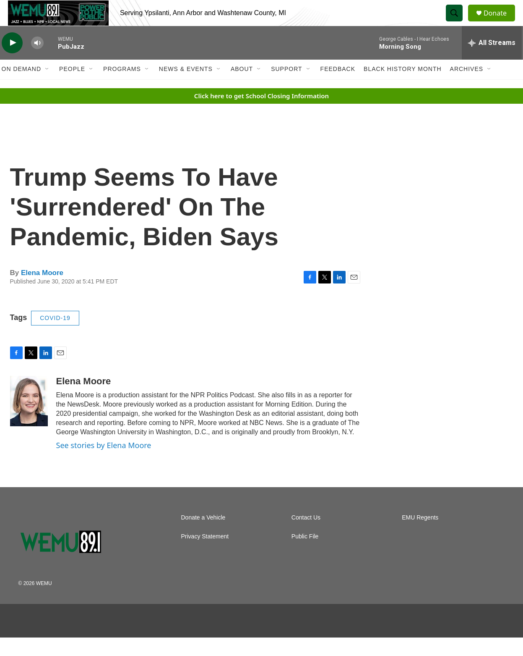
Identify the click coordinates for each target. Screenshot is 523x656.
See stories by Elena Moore (103, 463)
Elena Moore (42, 291)
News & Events (186, 87)
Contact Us (305, 536)
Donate (500, 22)
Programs (122, 87)
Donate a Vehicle (203, 536)
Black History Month (402, 87)
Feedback (337, 87)
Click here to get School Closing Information (261, 114)
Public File (305, 555)
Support (286, 87)
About (242, 87)
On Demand (22, 87)
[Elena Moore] (29, 419)
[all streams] (492, 61)
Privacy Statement (205, 555)
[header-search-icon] (458, 22)
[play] (12, 61)
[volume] (37, 61)
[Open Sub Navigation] (47, 87)
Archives (467, 87)
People (72, 87)
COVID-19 (55, 336)
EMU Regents (420, 536)
